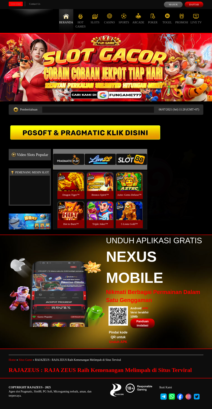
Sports (124, 18)
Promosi (181, 18)
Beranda (66, 18)
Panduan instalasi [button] (142, 323)
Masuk (173, 4)
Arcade (138, 18)
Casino (109, 18)
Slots (94, 18)
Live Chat (16, 3)
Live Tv (196, 18)
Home (12, 359)
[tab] (68, 159)
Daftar (194, 4)
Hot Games (81, 20)
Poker (153, 18)
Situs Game (25, 359)
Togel (167, 18)
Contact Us (34, 3)
